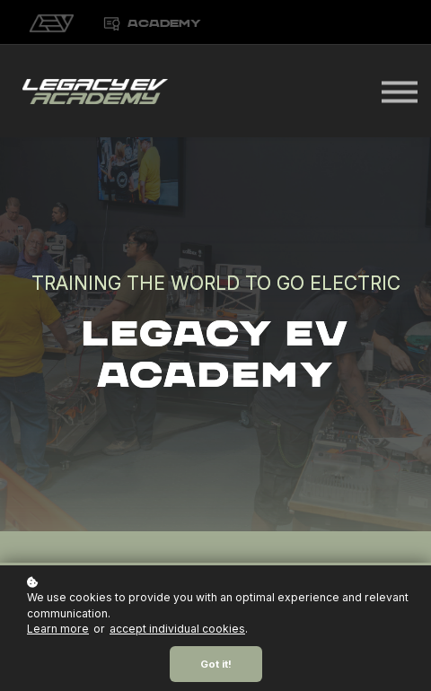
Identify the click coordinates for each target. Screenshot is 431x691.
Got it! (216, 664)
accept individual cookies (177, 628)
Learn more (58, 628)
